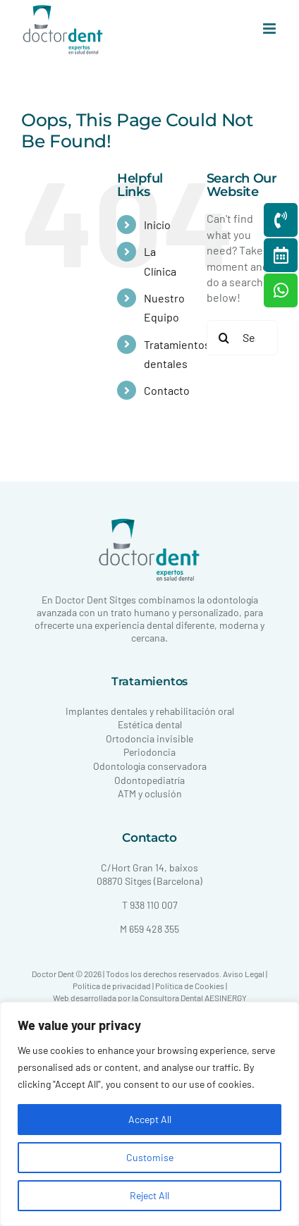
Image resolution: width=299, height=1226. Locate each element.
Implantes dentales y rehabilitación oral (150, 711)
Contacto (167, 390)
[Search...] (242, 337)
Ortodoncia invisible (149, 738)
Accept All (149, 1119)
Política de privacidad (112, 986)
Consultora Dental (171, 998)
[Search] (224, 337)
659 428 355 (154, 929)
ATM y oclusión (150, 793)
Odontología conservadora (150, 766)
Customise (149, 1157)
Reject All (149, 1195)
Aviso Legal (243, 974)
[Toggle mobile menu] (270, 28)
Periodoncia (149, 752)
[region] (149, 1114)
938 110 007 (154, 905)
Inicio (157, 224)
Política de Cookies (189, 986)
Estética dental (150, 724)
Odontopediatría (149, 780)
